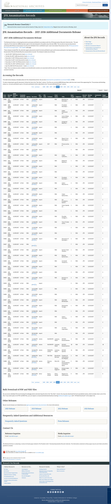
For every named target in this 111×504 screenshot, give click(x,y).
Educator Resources (55, 10)
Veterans (24, 477)
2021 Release (89, 409)
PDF (33, 101)
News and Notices (61, 469)
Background (89, 43)
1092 (68, 87)
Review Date (90, 95)
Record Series (85, 95)
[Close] (109, 490)
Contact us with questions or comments (12, 459)
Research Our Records (12, 10)
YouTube (58, 492)
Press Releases (63, 421)
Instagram (53, 492)
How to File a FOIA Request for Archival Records (46, 482)
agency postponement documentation (36, 405)
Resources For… (26, 467)
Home (5, 18)
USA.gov (75, 498)
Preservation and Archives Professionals (28, 473)
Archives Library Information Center (10, 481)
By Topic (6, 469)
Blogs (60, 492)
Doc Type (40, 95)
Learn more (98, 501)
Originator (78, 96)
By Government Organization (10, 473)
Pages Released (105, 95)
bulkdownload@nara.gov (64, 395)
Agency (28, 96)
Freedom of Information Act (59, 498)
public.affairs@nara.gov (67, 436)
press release (28, 54)
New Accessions (61, 471)
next (75, 87)
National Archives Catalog (10, 474)
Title (63, 96)
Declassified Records (44, 476)
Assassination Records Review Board (95, 51)
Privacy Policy (49, 498)
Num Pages (72, 95)
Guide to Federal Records (45, 474)
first (33, 87)
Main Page (88, 41)
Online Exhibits (7, 483)
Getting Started (43, 469)
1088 (54, 87)
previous (37, 87)
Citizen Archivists (87, 2)
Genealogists (25, 469)
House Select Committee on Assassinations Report (93, 48)
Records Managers (26, 476)
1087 (51, 87)
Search (105, 5)
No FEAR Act (69, 498)
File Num (45, 95)
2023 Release (36, 409)
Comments (98, 95)
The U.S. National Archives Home (24, 4)
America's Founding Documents (98, 10)
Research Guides (44, 467)
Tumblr (55, 492)
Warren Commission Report (93, 45)
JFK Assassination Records (25, 18)
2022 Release (63, 409)
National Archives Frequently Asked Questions (46, 471)
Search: (79, 90)
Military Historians (26, 471)
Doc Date (34, 96)
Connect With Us (55, 489)
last (78, 87)
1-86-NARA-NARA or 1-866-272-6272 (55, 501)
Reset (105, 90)
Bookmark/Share (96, 2)
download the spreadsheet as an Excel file (57, 79)
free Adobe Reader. (20, 451)
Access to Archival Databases (11, 478)
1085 (44, 87)
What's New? (61, 467)
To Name (49, 96)
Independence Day (48, 27)
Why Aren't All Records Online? (46, 479)
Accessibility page (39, 452)
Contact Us (105, 2)
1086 (47, 87)
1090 (61, 87)
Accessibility (43, 498)
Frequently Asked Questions (16, 421)
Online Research (9, 467)
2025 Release (10, 409)
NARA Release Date (15, 95)
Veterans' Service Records (34, 10)
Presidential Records (9, 476)
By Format (6, 471)
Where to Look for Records (45, 477)
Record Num (10, 95)
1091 (65, 87)
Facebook (48, 492)
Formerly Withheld (22, 95)
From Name (56, 95)
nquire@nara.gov (13, 436)
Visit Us (77, 10)
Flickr (63, 492)
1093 (71, 87)
